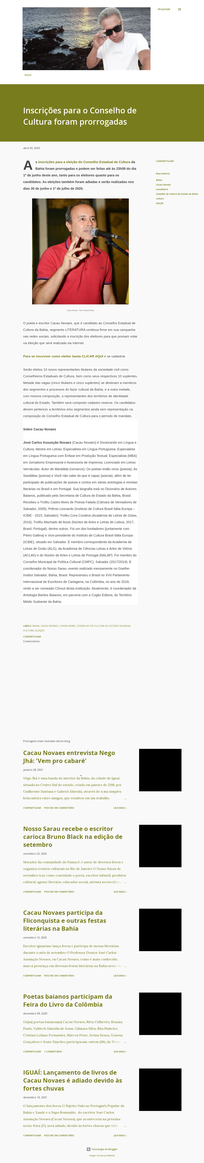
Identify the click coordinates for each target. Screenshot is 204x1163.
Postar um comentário (59, 807)
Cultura (160, 198)
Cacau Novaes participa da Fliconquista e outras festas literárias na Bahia (64, 921)
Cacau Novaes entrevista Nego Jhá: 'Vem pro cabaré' (69, 757)
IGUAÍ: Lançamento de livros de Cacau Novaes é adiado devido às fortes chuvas (72, 1080)
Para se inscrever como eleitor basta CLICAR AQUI (63, 356)
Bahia (159, 180)
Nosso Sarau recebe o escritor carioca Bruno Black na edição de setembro (73, 837)
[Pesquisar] (164, 9)
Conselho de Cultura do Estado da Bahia (177, 193)
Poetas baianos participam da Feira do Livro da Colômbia (67, 1000)
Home (28, 74)
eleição (159, 203)
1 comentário (53, 1051)
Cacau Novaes (163, 184)
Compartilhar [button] (165, 161)
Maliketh (111, 1156)
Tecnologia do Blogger (102, 1149)
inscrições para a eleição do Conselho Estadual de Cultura (84, 162)
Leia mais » (120, 807)
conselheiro (162, 189)
